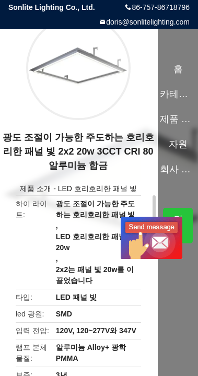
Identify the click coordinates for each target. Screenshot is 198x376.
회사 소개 (178, 169)
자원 (178, 144)
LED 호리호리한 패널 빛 (97, 188)
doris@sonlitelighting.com (148, 22)
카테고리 (178, 94)
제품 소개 (35, 188)
